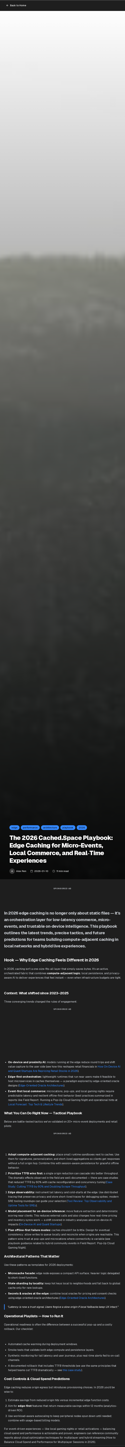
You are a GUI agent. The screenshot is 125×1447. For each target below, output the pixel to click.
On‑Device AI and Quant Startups (40, 1224)
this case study (72, 1370)
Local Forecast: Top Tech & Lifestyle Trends (35, 1104)
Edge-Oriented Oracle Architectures (41, 1085)
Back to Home (16, 5)
